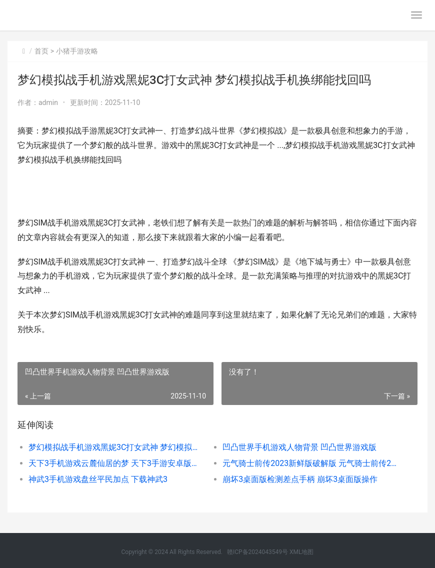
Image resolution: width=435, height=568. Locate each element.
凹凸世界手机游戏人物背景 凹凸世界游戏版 (299, 447)
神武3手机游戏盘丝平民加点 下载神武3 (98, 479)
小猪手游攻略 (77, 51)
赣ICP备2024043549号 (257, 552)
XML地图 (302, 552)
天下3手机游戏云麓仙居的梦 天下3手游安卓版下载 (115, 463)
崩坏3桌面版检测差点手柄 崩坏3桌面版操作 (300, 479)
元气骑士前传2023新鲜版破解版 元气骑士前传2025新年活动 (309, 463)
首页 (41, 51)
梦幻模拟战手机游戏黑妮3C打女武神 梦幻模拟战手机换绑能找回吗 (115, 447)
